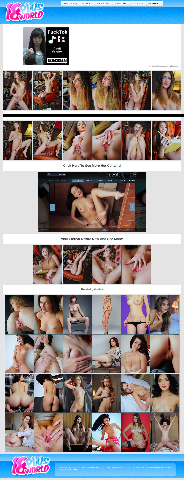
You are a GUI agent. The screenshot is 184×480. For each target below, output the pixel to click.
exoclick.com (159, 66)
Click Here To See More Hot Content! (92, 165)
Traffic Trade (72, 469)
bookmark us (154, 3)
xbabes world (69, 3)
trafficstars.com (174, 66)
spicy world (86, 3)
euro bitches (137, 3)
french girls (103, 3)
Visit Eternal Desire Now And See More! (92, 239)
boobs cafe (121, 3)
